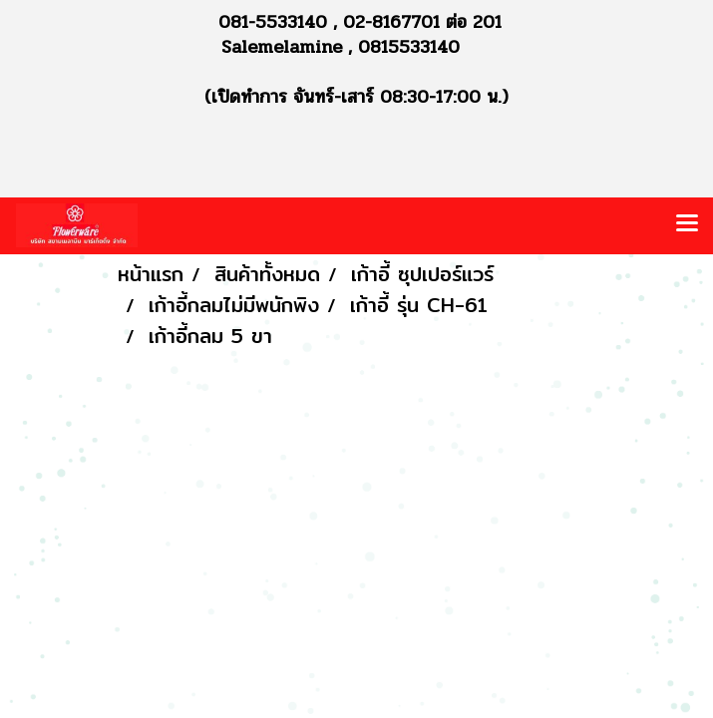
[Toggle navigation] (687, 225)
